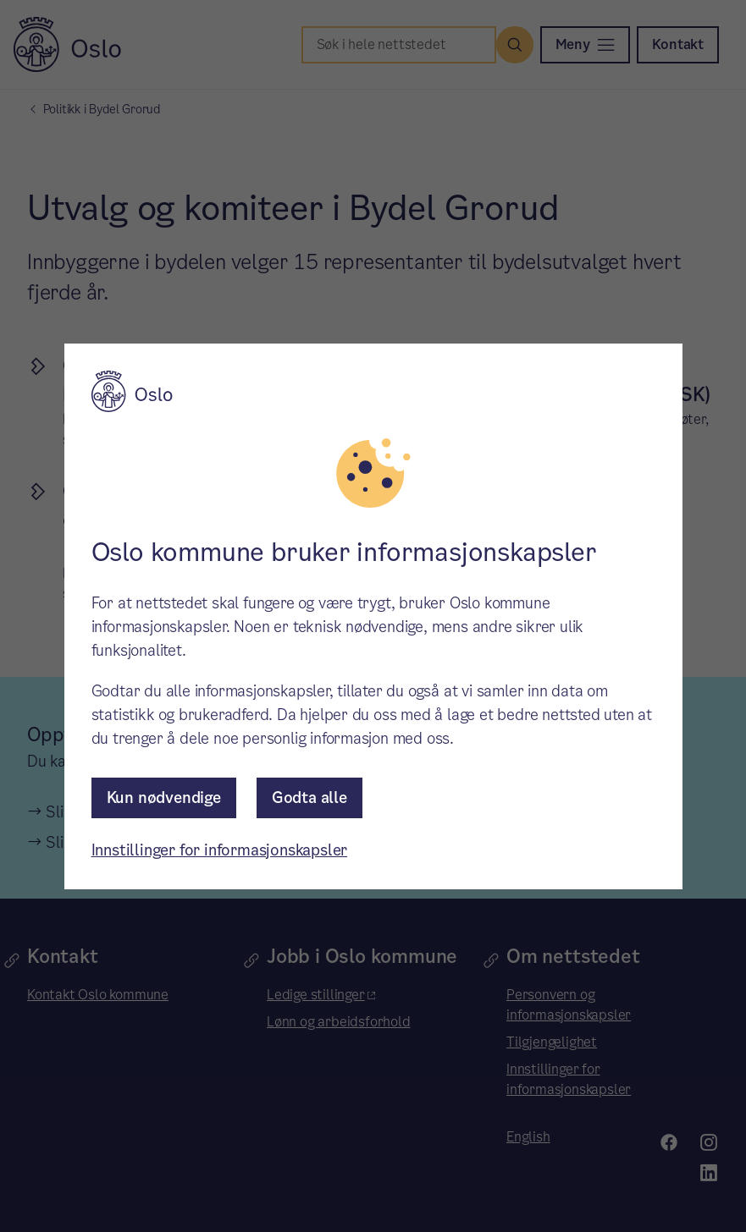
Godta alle (309, 797)
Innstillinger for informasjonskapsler (219, 850)
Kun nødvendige (164, 797)
